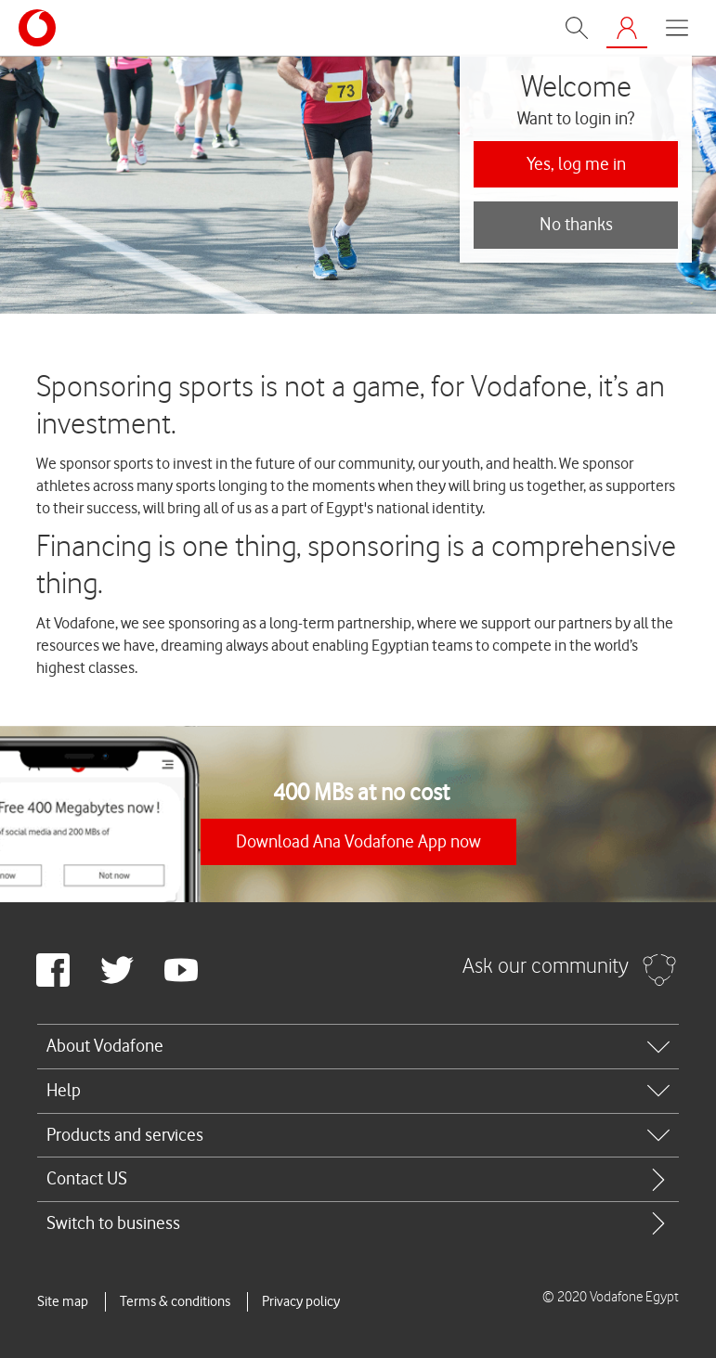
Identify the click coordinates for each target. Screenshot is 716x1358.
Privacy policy (301, 1301)
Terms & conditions (175, 1301)
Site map (62, 1301)
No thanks (576, 224)
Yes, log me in (576, 164)
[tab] (358, 1046)
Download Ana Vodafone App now (358, 841)
